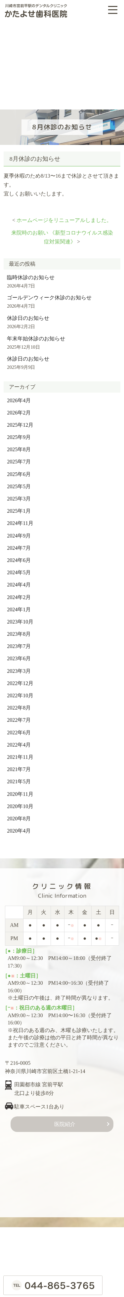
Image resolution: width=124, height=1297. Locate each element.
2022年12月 (20, 680)
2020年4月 (19, 828)
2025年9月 (19, 434)
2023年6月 (19, 655)
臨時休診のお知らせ (31, 274)
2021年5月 (19, 778)
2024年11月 (20, 520)
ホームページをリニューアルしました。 (64, 217)
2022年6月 (19, 729)
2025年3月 (19, 495)
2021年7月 (19, 766)
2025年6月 (19, 471)
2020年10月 (20, 803)
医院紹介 (64, 1121)
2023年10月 (20, 619)
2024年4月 (19, 581)
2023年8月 (19, 631)
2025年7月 (19, 458)
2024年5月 (19, 569)
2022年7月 (19, 717)
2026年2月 (19, 409)
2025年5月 (19, 483)
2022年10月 (20, 692)
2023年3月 (19, 668)
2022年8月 (19, 705)
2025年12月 (20, 422)
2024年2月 (19, 594)
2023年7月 (19, 643)
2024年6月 (19, 557)
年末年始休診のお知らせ (36, 335)
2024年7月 (19, 545)
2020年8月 (19, 815)
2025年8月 (19, 446)
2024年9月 (19, 532)
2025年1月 (19, 508)
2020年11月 (20, 791)
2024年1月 (19, 606)
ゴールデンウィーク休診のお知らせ (49, 294)
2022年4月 (19, 742)
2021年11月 (20, 754)
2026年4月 (19, 397)
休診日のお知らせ (28, 315)
